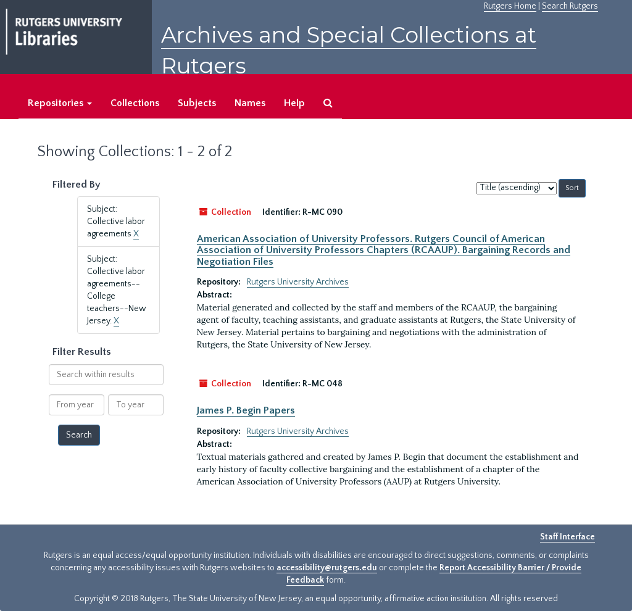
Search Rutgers (570, 6)
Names (250, 103)
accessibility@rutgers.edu (326, 568)
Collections (134, 103)
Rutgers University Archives (298, 282)
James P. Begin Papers (246, 410)
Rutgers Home (510, 6)
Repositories (60, 103)
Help (294, 103)
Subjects (197, 103)
